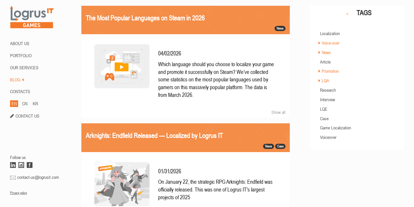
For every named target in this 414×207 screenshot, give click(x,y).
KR (35, 103)
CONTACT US (27, 115)
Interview (327, 99)
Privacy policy (18, 193)
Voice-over (330, 42)
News (326, 52)
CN (24, 103)
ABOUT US (19, 43)
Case (324, 118)
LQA (325, 80)
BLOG (17, 79)
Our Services (24, 67)
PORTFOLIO (21, 55)
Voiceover (328, 137)
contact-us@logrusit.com (38, 177)
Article (325, 61)
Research (328, 90)
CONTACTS (20, 91)
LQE (323, 109)
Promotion (330, 71)
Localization (330, 33)
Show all (278, 112)
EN (14, 103)
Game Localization (335, 127)
